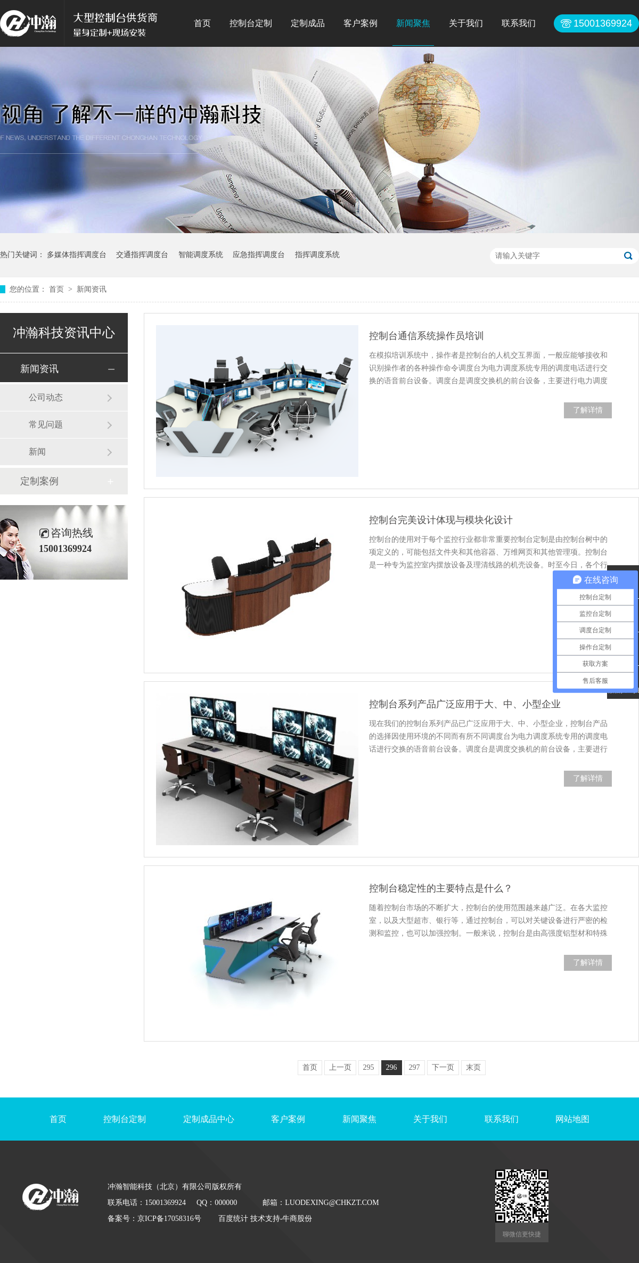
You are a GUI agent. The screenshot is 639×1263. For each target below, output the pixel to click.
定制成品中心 (208, 1119)
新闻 (37, 451)
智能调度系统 (200, 255)
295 (368, 1067)
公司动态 (46, 397)
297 (414, 1067)
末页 (473, 1067)
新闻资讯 (91, 289)
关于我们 (466, 23)
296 (391, 1067)
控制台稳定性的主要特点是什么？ (441, 888)
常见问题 (46, 424)
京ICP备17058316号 (169, 1219)
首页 (202, 23)
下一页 (443, 1067)
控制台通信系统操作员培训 (426, 336)
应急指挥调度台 (259, 255)
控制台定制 (251, 23)
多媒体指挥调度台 (76, 255)
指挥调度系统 (317, 255)
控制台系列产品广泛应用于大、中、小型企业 (465, 704)
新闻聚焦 (413, 23)
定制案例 (39, 481)
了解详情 (588, 410)
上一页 (340, 1067)
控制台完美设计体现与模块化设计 (441, 520)
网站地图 (572, 1119)
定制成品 (308, 23)
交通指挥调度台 (142, 255)
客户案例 (360, 23)
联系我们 (519, 23)
